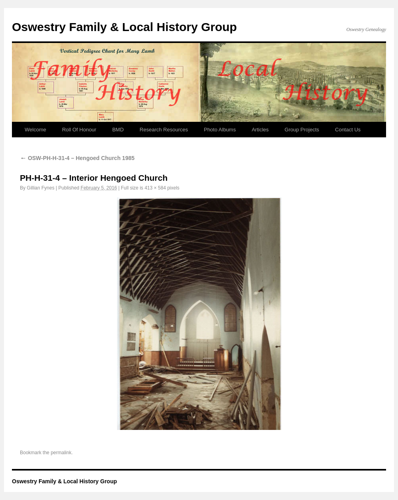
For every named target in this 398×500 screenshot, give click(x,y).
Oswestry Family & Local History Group (124, 26)
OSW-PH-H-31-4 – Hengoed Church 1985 (77, 158)
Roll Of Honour (79, 130)
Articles (260, 130)
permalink (61, 452)
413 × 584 (155, 188)
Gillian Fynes (40, 188)
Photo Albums (220, 130)
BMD (118, 130)
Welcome (35, 130)
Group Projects (302, 130)
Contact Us (348, 130)
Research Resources (164, 130)
